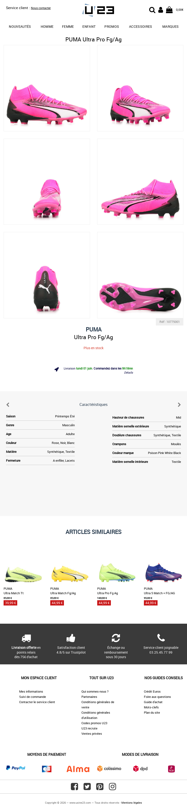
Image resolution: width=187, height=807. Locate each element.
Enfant (89, 26)
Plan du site (152, 712)
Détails (128, 372)
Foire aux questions (157, 697)
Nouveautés (20, 26)
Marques (170, 26)
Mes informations (31, 691)
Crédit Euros (152, 691)
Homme (47, 26)
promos (111, 26)
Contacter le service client (37, 702)
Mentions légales (131, 802)
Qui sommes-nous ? (94, 691)
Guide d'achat (153, 702)
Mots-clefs (151, 707)
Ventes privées (91, 733)
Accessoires (140, 26)
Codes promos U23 (94, 723)
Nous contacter (41, 8)
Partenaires (89, 697)
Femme (68, 26)
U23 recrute (89, 728)
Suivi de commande (32, 697)
